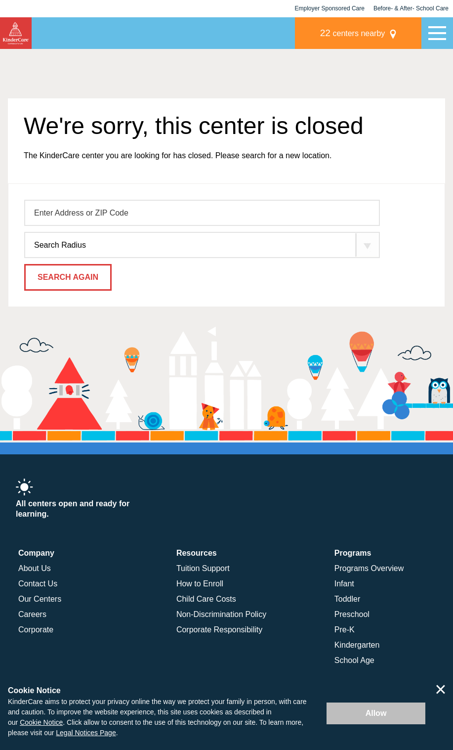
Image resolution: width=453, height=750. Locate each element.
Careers (32, 614)
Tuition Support (203, 568)
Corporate (35, 629)
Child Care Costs (206, 599)
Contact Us (37, 583)
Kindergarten (357, 645)
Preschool (352, 614)
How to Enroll (199, 583)
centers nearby (352, 33)
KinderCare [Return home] (16, 33)
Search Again (68, 277)
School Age (354, 660)
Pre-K (344, 629)
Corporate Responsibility (219, 629)
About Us (34, 568)
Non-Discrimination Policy (221, 614)
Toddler (347, 599)
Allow (376, 713)
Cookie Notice (41, 722)
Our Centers (39, 599)
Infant (344, 583)
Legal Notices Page (86, 733)
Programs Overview (369, 568)
